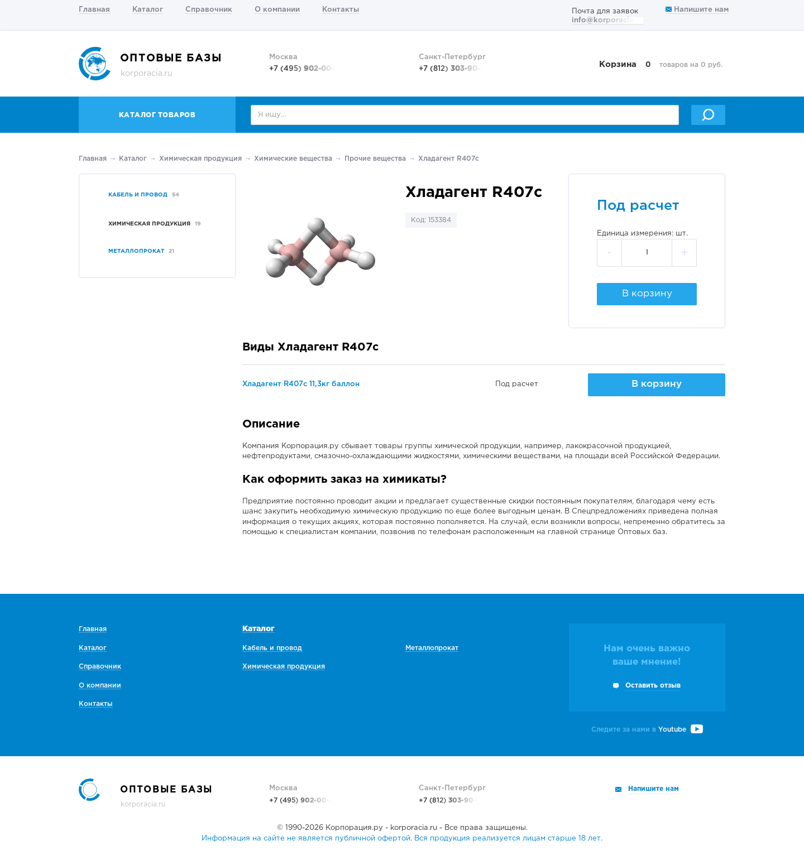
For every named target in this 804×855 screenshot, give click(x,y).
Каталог (147, 10)
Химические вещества (293, 159)
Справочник (208, 10)
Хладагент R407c (448, 159)
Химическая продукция (200, 159)
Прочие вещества (375, 159)
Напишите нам (697, 10)
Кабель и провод (272, 648)
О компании (277, 10)
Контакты (340, 10)
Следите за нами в (647, 730)
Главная (94, 10)
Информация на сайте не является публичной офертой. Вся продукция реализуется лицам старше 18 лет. (402, 838)
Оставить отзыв (653, 686)
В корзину (647, 294)
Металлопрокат (431, 648)
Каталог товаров (157, 115)
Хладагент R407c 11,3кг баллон (301, 384)
